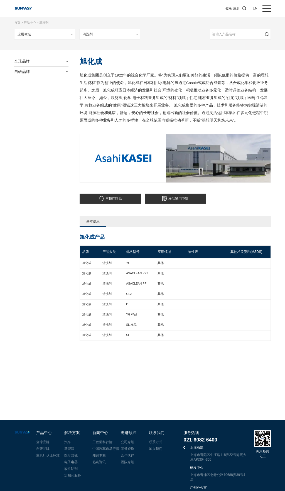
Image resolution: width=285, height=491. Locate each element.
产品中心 (30, 22)
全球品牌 (43, 442)
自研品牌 (43, 449)
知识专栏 (99, 455)
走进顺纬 (128, 433)
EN (255, 8)
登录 (228, 8)
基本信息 (93, 223)
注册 (236, 8)
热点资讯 (99, 462)
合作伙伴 (127, 455)
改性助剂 (71, 469)
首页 (17, 22)
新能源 (69, 449)
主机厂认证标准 (48, 455)
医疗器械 (71, 455)
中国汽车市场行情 (105, 449)
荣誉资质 (127, 449)
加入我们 (155, 449)
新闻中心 (100, 433)
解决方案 (72, 433)
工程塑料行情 (102, 442)
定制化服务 (72, 475)
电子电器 (71, 462)
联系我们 (156, 433)
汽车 (67, 442)
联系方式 (155, 442)
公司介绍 (127, 442)
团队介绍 (127, 462)
